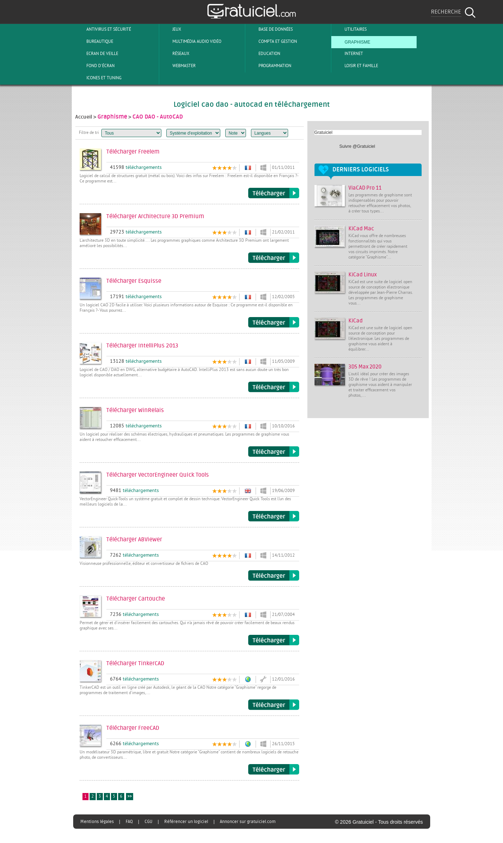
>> (129, 796)
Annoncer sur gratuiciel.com (248, 821)
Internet (348, 53)
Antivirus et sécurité (103, 29)
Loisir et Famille (355, 65)
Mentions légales (97, 821)
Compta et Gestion (272, 41)
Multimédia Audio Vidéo (191, 41)
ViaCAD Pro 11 (365, 188)
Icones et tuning (98, 77)
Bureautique (94, 41)
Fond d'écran (95, 65)
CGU (148, 821)
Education (263, 53)
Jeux (171, 29)
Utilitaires (350, 29)
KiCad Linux (362, 275)
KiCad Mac (361, 229)
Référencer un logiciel (186, 821)
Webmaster (178, 65)
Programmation (269, 65)
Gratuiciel (324, 132)
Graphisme (351, 41)
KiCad (355, 321)
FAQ (129, 821)
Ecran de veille (96, 53)
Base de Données (270, 29)
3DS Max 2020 (365, 367)
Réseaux (175, 53)
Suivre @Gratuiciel (357, 146)
